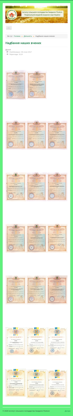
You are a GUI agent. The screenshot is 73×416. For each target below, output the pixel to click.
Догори (67, 411)
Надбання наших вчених (23, 43)
